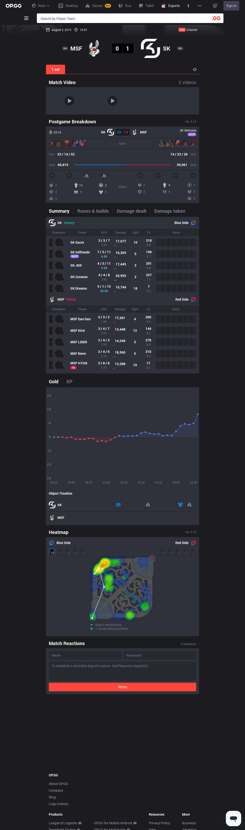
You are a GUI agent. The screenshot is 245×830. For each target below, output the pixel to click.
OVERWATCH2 (60, 787)
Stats (40, 6)
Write (122, 630)
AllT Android (103, 780)
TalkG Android (104, 820)
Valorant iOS (103, 800)
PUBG (53, 793)
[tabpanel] (122, 295)
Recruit (187, 780)
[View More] (199, 6)
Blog (52, 741)
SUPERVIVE (58, 800)
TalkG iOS (101, 827)
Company (56, 734)
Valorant (55, 780)
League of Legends (63, 767)
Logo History (58, 747)
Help (152, 773)
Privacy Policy (159, 767)
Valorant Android (107, 793)
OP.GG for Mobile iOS (110, 773)
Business (189, 767)
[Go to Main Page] (13, 5)
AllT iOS (100, 787)
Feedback (156, 780)
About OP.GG (58, 727)
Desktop (55, 807)
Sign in (231, 6)
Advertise (189, 773)
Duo (52, 820)
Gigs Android (103, 807)
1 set (55, 69)
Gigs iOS (100, 814)
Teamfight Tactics (62, 773)
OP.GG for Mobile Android (113, 767)
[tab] (61, 211)
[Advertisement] (122, 677)
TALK (53, 827)
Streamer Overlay (62, 814)
